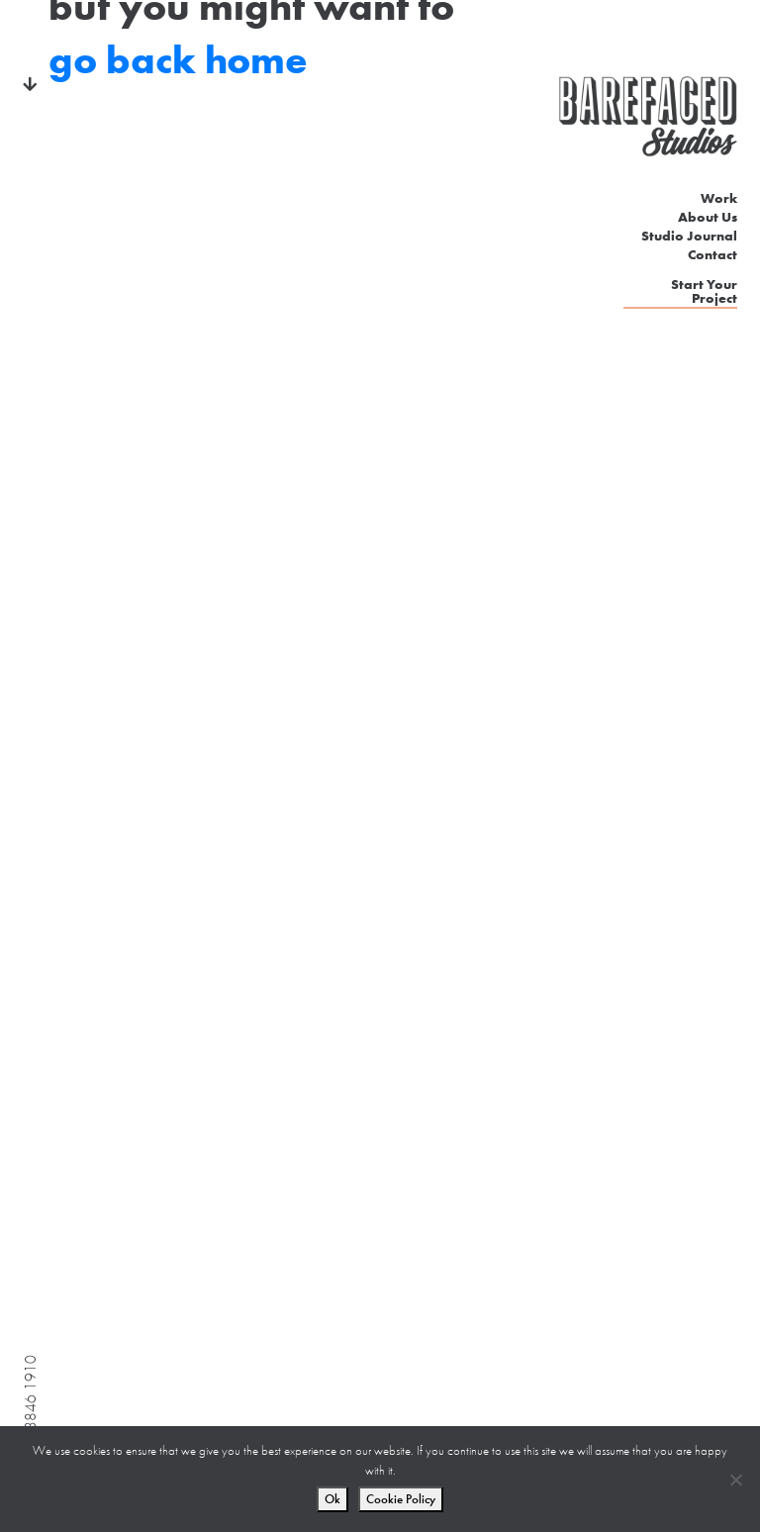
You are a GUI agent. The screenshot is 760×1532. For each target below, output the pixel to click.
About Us (707, 217)
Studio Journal (689, 235)
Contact (712, 254)
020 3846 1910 (31, 1408)
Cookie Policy (400, 1498)
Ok (332, 1498)
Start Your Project (704, 292)
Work (719, 198)
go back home (178, 60)
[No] (735, 1479)
